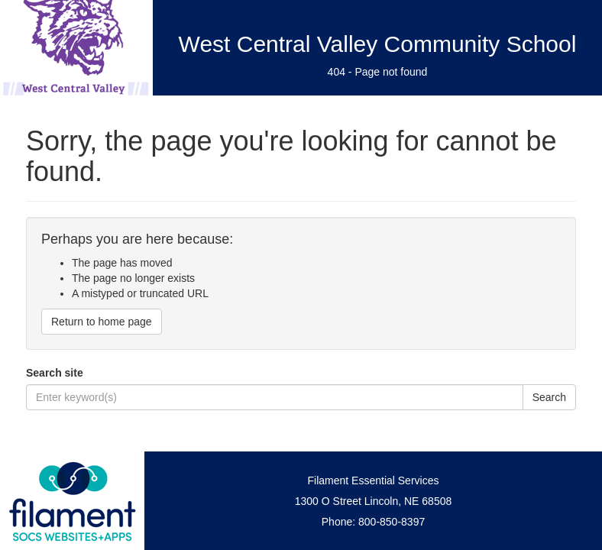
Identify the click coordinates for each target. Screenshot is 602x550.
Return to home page (101, 321)
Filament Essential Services (373, 480)
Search (549, 397)
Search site (54, 373)
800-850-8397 (391, 522)
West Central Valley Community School (378, 44)
